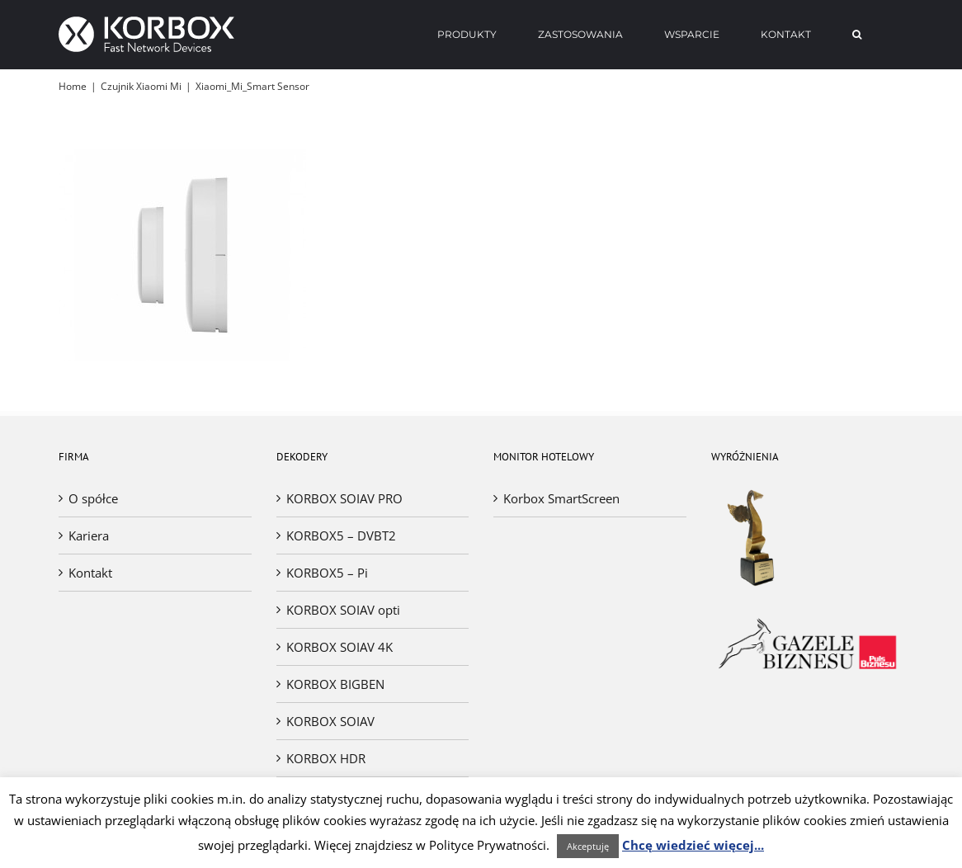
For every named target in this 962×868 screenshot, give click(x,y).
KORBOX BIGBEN (335, 684)
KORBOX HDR (325, 758)
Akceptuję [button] (588, 846)
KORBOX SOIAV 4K (339, 647)
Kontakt (90, 572)
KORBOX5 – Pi (327, 572)
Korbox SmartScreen (561, 498)
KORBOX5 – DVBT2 (341, 535)
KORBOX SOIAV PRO (344, 498)
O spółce (93, 498)
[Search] (857, 34)
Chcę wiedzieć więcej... (693, 845)
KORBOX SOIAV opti (343, 609)
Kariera (88, 535)
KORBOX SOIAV (330, 721)
